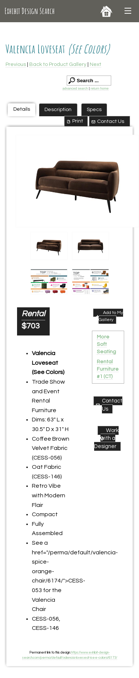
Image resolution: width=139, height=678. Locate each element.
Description (58, 109)
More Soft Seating (106, 344)
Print (74, 121)
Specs (94, 109)
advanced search (75, 88)
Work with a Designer (106, 439)
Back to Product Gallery (57, 64)
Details (21, 109)
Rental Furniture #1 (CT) (108, 369)
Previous (16, 64)
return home (99, 88)
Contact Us (107, 121)
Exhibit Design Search (29, 11)
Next (95, 64)
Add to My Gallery (109, 316)
